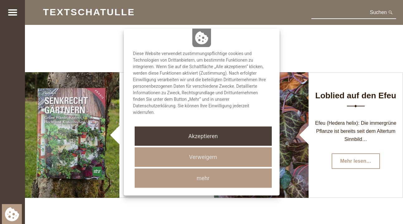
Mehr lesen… (360, 163)
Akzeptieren (203, 136)
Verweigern (203, 157)
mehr (203, 178)
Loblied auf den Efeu (355, 95)
